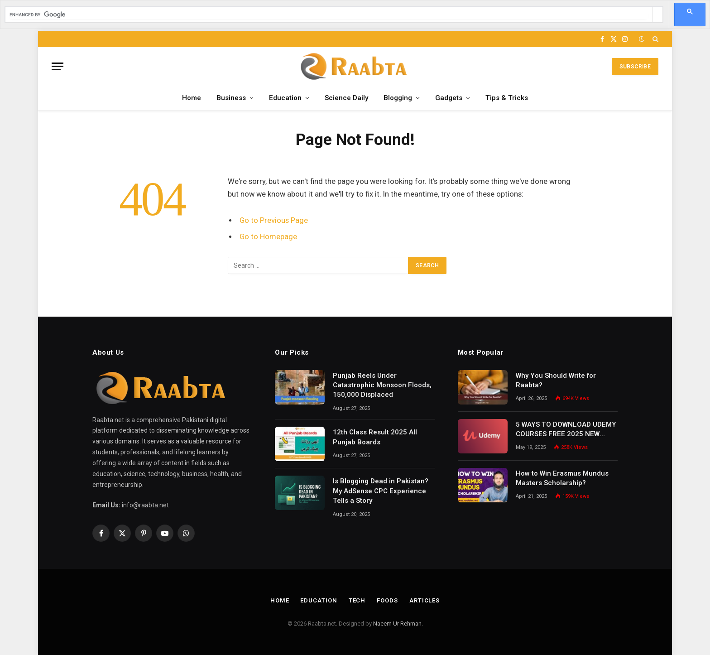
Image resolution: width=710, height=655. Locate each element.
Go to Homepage (268, 236)
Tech (357, 600)
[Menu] (57, 66)
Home (191, 98)
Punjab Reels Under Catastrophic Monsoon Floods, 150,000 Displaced (382, 385)
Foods (387, 600)
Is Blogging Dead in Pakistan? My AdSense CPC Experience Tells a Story (380, 491)
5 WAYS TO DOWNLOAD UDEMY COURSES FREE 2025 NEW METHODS (566, 429)
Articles (424, 600)
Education (285, 98)
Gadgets (448, 98)
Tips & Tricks (506, 98)
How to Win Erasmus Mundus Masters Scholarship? (562, 478)
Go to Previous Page (274, 220)
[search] (329, 14)
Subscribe (635, 66)
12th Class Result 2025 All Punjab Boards (375, 437)
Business (231, 98)
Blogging (398, 98)
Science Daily (346, 98)
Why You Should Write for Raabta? (556, 380)
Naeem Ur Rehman (397, 623)
